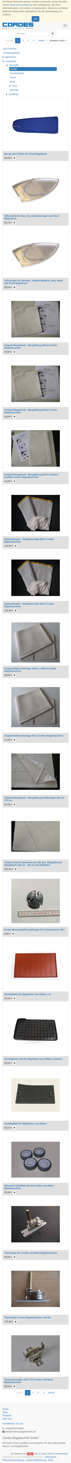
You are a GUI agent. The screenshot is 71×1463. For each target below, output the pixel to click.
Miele (12, 81)
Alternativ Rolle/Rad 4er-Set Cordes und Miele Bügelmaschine (29, 1186)
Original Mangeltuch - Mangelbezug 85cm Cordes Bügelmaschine (30, 346)
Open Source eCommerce (55, 1453)
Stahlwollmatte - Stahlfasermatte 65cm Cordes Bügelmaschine (29, 605)
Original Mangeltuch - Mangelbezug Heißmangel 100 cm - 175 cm (35, 798)
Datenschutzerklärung (21, 5)
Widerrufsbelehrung (36, 1460)
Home (5, 1409)
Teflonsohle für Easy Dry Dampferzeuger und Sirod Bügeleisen (31, 217)
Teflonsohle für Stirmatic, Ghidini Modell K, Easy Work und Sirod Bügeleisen (33, 281)
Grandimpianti (17, 73)
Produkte (6, 1415)
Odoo (30, 1454)
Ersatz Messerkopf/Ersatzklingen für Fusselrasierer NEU (34, 929)
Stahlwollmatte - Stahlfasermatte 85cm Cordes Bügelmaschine (29, 540)
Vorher (9, 40)
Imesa (13, 77)
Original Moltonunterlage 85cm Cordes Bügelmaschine (33, 735)
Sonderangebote (11, 53)
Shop (5, 1412)
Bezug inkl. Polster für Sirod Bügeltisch (25, 154)
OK (35, 19)
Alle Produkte (9, 48)
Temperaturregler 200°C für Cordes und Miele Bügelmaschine (28, 1380)
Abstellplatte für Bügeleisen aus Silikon (25, 1123)
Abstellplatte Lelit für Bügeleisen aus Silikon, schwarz (33, 1059)
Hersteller (14, 65)
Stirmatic (14, 90)
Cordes (13, 69)
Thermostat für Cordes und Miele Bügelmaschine (30, 1253)
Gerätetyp (13, 94)
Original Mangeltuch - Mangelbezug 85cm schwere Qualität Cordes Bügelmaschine (31, 475)
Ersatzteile (11, 61)
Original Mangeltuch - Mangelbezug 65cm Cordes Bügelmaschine (30, 411)
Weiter (41, 40)
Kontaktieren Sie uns (12, 1423)
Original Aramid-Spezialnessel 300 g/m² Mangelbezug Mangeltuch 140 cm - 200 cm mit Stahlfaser (32, 863)
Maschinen (10, 57)
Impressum (50, 1457)
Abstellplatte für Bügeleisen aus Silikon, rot (27, 994)
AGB (50, 1460)
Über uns (7, 1418)
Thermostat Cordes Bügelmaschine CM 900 (27, 1317)
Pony (14, 86)
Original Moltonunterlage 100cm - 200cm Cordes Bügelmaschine (30, 669)
